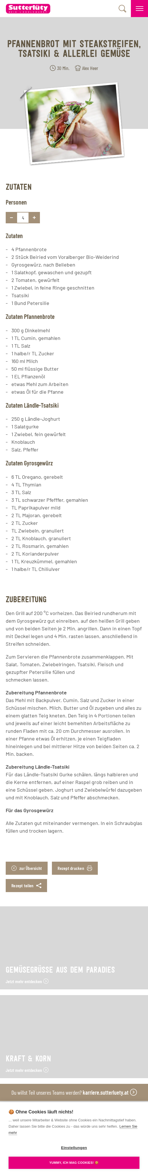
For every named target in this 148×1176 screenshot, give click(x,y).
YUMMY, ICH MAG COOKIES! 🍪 (74, 1162)
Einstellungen (74, 1148)
